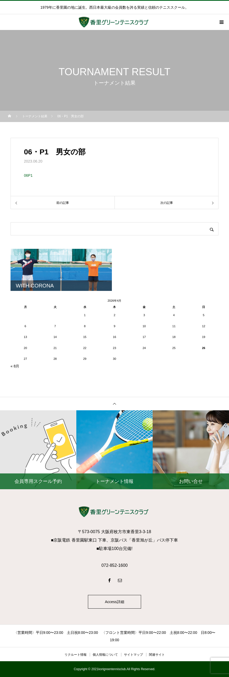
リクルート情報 (75, 654)
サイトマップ (133, 654)
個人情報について (105, 654)
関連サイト (157, 654)
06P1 (28, 175)
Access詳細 (114, 602)
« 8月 (15, 366)
